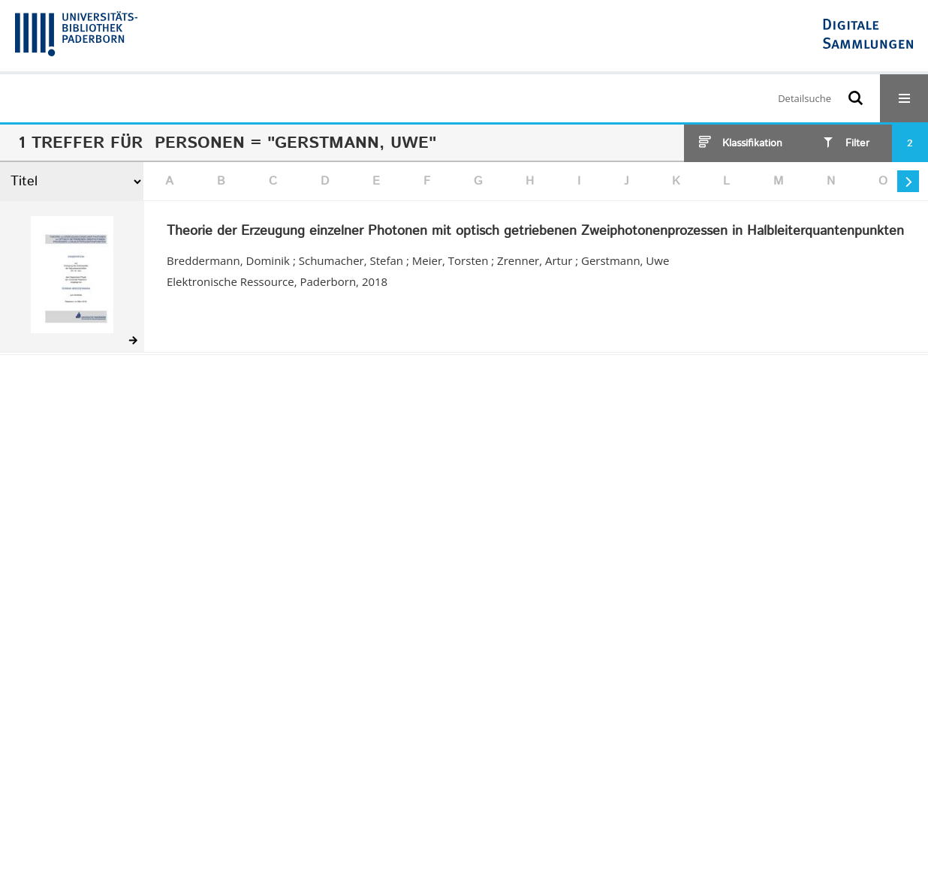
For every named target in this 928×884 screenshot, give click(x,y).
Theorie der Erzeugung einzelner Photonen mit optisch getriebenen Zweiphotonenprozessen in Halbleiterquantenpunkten (535, 232)
